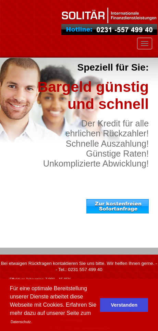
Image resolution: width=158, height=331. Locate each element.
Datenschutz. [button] (21, 322)
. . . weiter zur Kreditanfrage (126, 232)
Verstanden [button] (124, 305)
